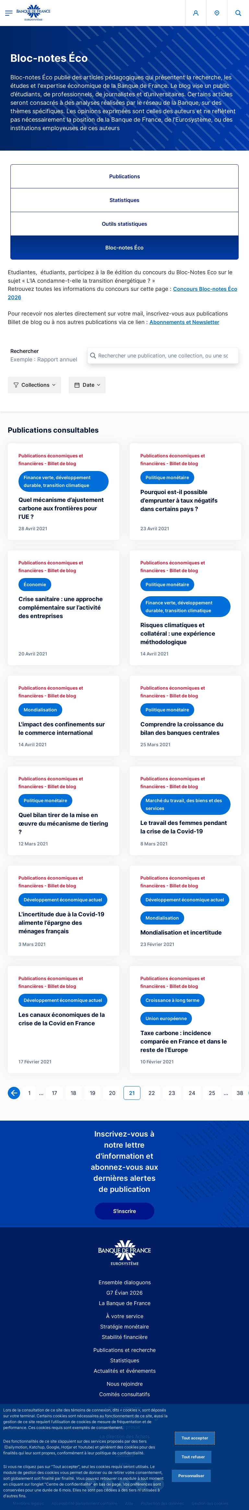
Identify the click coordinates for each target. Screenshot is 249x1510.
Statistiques (124, 200)
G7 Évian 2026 (124, 1292)
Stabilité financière (125, 1337)
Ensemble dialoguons (125, 1282)
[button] (238, 13)
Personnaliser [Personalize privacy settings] (191, 1475)
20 (115, 1092)
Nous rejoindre (125, 1384)
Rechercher (24, 351)
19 (95, 1092)
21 (134, 1092)
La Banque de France (124, 1303)
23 (174, 1092)
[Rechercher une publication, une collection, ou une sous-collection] (163, 355)
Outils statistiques (124, 224)
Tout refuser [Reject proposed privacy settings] (193, 1456)
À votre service (124, 1316)
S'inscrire (124, 1211)
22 (154, 1092)
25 (214, 1092)
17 (57, 1092)
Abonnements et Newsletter (184, 322)
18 (76, 1092)
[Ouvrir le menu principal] (9, 13)
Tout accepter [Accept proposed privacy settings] (195, 1438)
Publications (124, 176)
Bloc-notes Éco (124, 247)
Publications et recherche (124, 1350)
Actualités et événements (125, 1371)
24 (194, 1092)
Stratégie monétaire (124, 1326)
